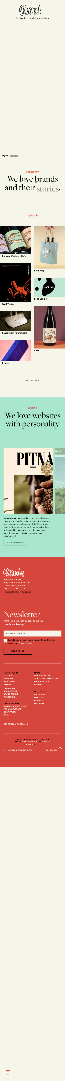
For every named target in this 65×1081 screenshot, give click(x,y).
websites (46, 416)
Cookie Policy (41, 681)
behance (38, 700)
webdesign (9, 697)
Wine (6, 715)
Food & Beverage (12, 709)
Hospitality (10, 712)
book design (10, 691)
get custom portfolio (16, 724)
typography (10, 688)
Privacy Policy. (25, 643)
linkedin (38, 698)
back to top (53, 750)
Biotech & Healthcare (15, 706)
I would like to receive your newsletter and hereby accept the (31, 641)
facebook (39, 703)
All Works (32, 380)
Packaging (9, 681)
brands (46, 179)
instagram (40, 694)
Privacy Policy (42, 676)
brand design (11, 694)
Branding (9, 678)
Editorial (9, 676)
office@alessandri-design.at (17, 591)
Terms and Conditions (46, 678)
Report (7, 684)
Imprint (38, 684)
